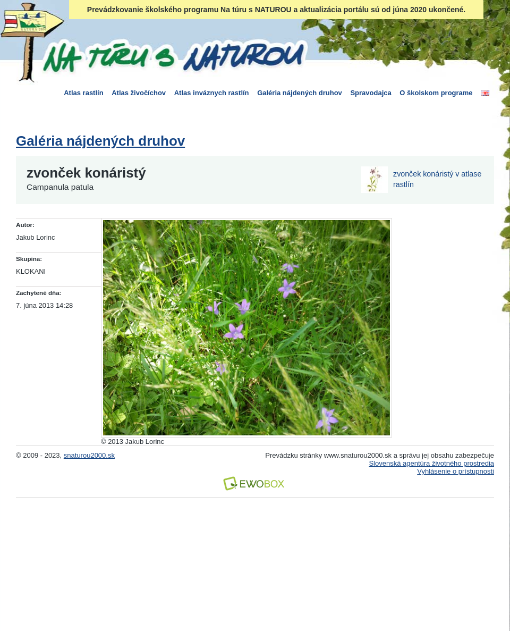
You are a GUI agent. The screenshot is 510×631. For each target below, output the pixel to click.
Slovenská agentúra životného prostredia (431, 463)
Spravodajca (370, 93)
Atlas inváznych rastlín (211, 93)
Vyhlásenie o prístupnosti (455, 471)
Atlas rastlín (83, 93)
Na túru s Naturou (172, 55)
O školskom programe (436, 93)
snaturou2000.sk (89, 455)
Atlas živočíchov (139, 93)
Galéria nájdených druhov (299, 93)
